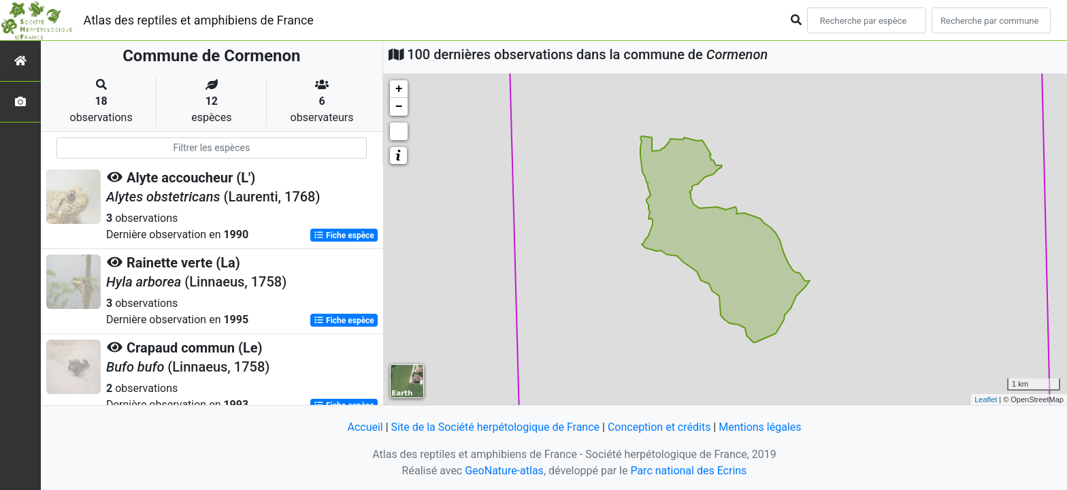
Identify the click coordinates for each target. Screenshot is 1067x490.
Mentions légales (760, 427)
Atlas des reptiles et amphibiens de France (199, 20)
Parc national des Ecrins (688, 470)
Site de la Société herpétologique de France (495, 427)
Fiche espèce (344, 235)
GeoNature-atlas (504, 470)
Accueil (364, 427)
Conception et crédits (659, 427)
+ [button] (399, 89)
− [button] (399, 107)
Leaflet (985, 399)
